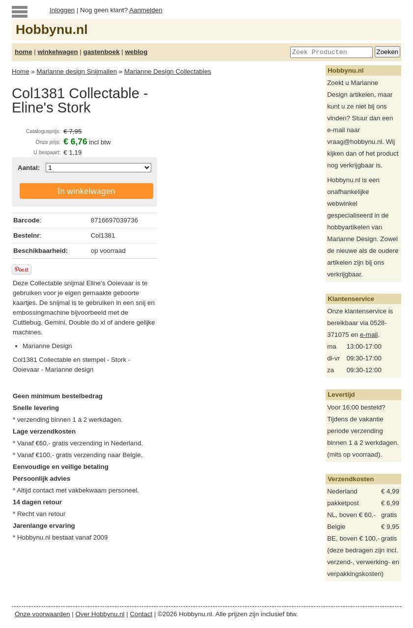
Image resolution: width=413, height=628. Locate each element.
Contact (141, 614)
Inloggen (62, 10)
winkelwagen (57, 51)
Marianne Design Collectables (167, 71)
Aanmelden (145, 10)
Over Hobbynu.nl (100, 614)
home (23, 51)
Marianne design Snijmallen (76, 71)
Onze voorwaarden (42, 614)
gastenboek (101, 51)
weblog (136, 51)
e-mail (369, 334)
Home (20, 71)
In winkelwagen (86, 191)
